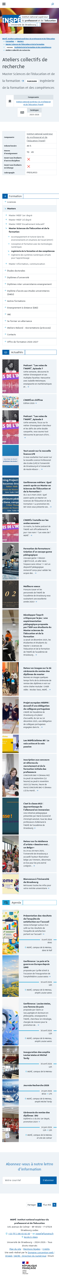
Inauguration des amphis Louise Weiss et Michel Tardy (36, 1055)
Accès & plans (31, 1237)
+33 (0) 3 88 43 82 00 (19, 1233)
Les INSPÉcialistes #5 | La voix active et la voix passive (36, 743)
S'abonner (48, 1180)
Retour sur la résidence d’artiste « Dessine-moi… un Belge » (36, 844)
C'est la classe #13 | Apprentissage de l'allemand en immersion (36, 806)
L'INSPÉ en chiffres (33, 400)
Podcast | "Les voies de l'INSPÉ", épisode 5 (35, 418)
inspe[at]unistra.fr (45, 1233)
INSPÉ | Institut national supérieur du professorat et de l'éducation (28, 38)
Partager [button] (32, 1204)
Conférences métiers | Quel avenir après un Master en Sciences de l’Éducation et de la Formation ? (37, 487)
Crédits (46, 1249)
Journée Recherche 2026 (36, 1085)
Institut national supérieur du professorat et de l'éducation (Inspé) (40, 137)
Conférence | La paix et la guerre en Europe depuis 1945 (36, 964)
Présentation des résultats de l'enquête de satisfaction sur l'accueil (37, 918)
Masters (20, 41)
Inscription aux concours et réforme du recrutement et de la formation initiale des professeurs (36, 766)
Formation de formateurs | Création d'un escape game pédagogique (37, 551)
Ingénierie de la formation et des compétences (32, 47)
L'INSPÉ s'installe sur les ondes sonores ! (35, 522)
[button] (53, 4)
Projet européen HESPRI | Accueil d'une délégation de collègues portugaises (36, 705)
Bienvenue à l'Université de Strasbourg (36, 881)
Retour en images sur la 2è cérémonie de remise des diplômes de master (37, 671)
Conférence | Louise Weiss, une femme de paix (37, 1005)
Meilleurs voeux (31, 586)
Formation (10, 41)
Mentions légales (31, 1249)
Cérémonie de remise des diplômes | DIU (36, 1114)
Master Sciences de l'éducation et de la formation (25, 44)
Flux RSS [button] (47, 1204)
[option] (29, 376)
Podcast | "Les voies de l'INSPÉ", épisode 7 (35, 367)
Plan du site (15, 1249)
